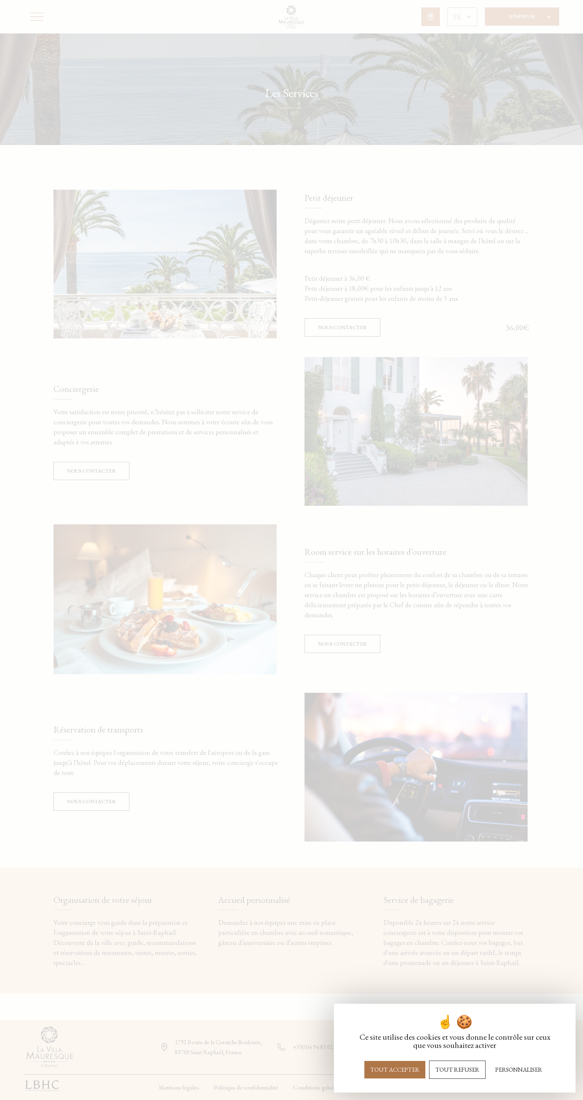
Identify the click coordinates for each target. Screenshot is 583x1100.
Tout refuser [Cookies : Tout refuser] (457, 1070)
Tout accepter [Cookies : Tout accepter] (394, 1070)
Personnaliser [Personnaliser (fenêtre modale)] (518, 1070)
